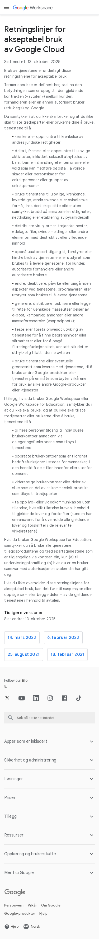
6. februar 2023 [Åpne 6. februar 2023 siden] (63, 637)
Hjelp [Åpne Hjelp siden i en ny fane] (43, 913)
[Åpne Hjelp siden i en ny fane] (11, 926)
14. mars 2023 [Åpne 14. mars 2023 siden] (22, 637)
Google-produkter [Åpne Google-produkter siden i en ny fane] (19, 913)
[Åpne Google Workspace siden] (33, 7)
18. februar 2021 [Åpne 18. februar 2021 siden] (67, 654)
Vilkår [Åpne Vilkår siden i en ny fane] (32, 905)
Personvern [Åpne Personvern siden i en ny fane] (13, 905)
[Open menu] (6, 7)
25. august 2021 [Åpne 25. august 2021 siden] (24, 654)
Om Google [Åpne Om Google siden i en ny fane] (50, 905)
